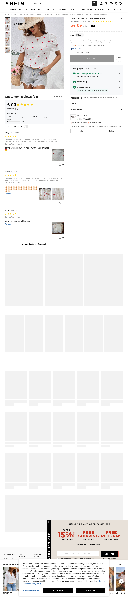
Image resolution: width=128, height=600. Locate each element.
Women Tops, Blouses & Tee (47, 14)
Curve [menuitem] (72, 9)
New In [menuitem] (32, 9)
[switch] (26, 126)
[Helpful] (59, 164)
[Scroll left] (118, 9)
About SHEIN (8, 558)
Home (7, 14)
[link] (106, 3)
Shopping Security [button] (84, 87)
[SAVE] (119, 58)
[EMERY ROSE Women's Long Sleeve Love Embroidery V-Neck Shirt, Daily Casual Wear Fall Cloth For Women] (12, 579)
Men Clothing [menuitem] (87, 9)
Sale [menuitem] (39, 9)
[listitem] (12, 581)
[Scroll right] (121, 9)
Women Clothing (30, 14)
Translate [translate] (8, 153)
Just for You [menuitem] (23, 9)
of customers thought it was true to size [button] (88, 45)
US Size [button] (79, 35)
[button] (61, 3)
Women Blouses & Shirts (67, 14)
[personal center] (101, 3)
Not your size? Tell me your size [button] (82, 52)
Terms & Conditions (80, 559)
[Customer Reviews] (34, 96)
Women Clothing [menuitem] (50, 9)
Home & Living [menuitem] (100, 9)
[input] (78, 553)
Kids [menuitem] (78, 9)
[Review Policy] (12, 109)
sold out (92, 58)
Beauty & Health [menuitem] (114, 9)
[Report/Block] (62, 164)
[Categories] (12, 9)
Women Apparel (16, 14)
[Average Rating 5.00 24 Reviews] (103, 21)
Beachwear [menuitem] (63, 9)
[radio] (74, 41)
